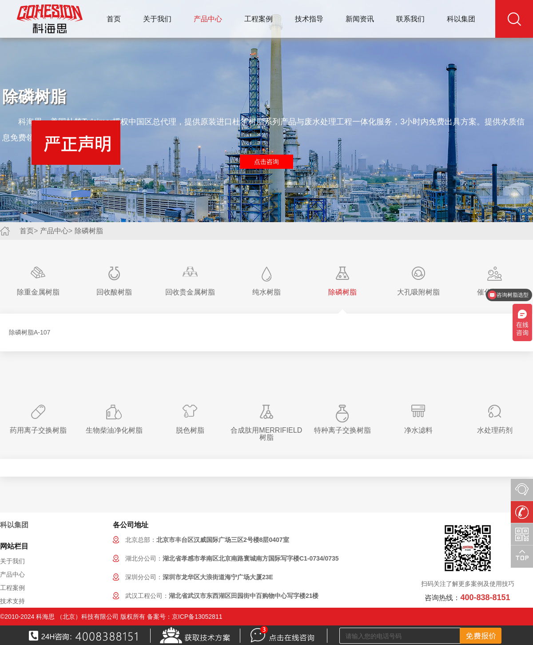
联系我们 (410, 19)
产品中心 (208, 19)
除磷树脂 (89, 231)
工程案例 (258, 19)
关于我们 (157, 19)
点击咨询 (266, 161)
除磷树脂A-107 (29, 332)
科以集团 (461, 19)
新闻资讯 (360, 19)
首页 (114, 19)
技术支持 (12, 601)
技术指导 (309, 19)
